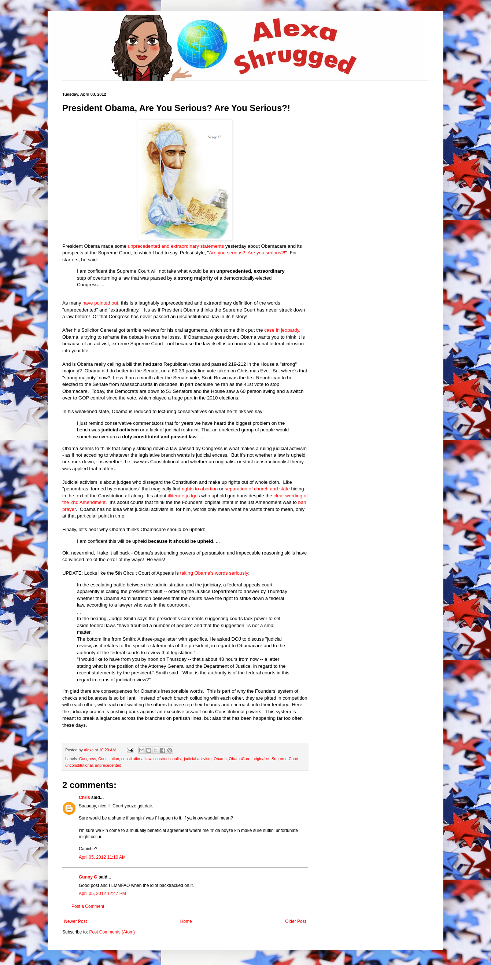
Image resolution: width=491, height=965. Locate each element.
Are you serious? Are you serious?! (247, 252)
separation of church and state (257, 488)
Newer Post (75, 921)
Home (186, 921)
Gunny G (88, 877)
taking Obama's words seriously (214, 573)
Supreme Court (285, 758)
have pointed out (100, 303)
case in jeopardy (281, 330)
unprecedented (108, 765)
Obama (220, 758)
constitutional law (136, 758)
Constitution (108, 758)
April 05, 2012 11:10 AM (102, 857)
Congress (87, 758)
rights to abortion (200, 488)
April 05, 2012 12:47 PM (102, 893)
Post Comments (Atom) (112, 932)
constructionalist (168, 758)
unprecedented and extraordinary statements (176, 246)
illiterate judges (184, 495)
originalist (260, 758)
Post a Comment (87, 906)
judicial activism (197, 758)
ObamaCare (240, 758)
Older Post (295, 921)
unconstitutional (79, 765)
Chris (84, 797)
